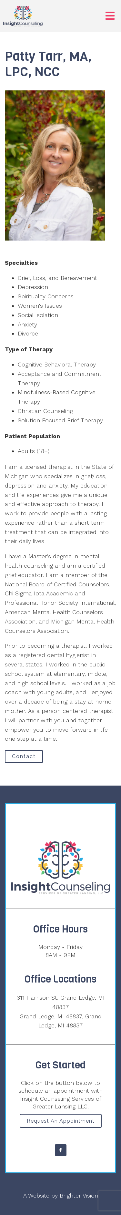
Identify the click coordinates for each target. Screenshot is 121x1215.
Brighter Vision (79, 1195)
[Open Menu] (110, 16)
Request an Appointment (61, 1121)
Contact (24, 756)
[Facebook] (60, 1150)
